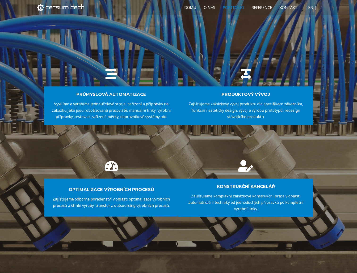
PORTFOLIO (233, 7)
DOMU (190, 7)
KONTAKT (289, 7)
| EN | (310, 7)
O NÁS (209, 7)
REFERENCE (262, 7)
